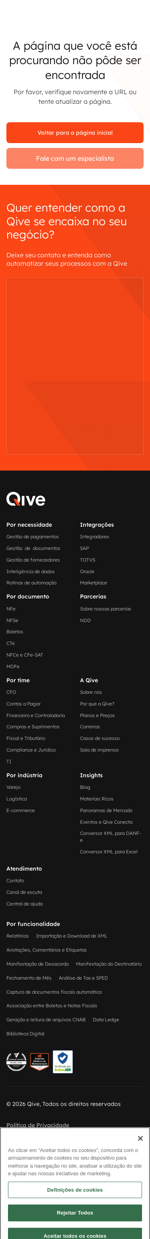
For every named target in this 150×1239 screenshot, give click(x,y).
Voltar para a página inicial (75, 132)
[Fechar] (140, 1166)
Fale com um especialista (75, 158)
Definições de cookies (75, 1218)
